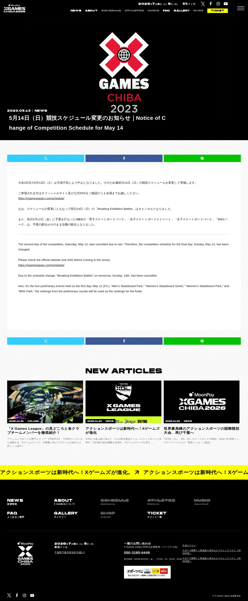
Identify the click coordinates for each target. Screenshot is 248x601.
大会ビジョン (189, 545)
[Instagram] (218, 4)
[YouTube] (226, 4)
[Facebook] (211, 4)
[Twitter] (203, 4)
